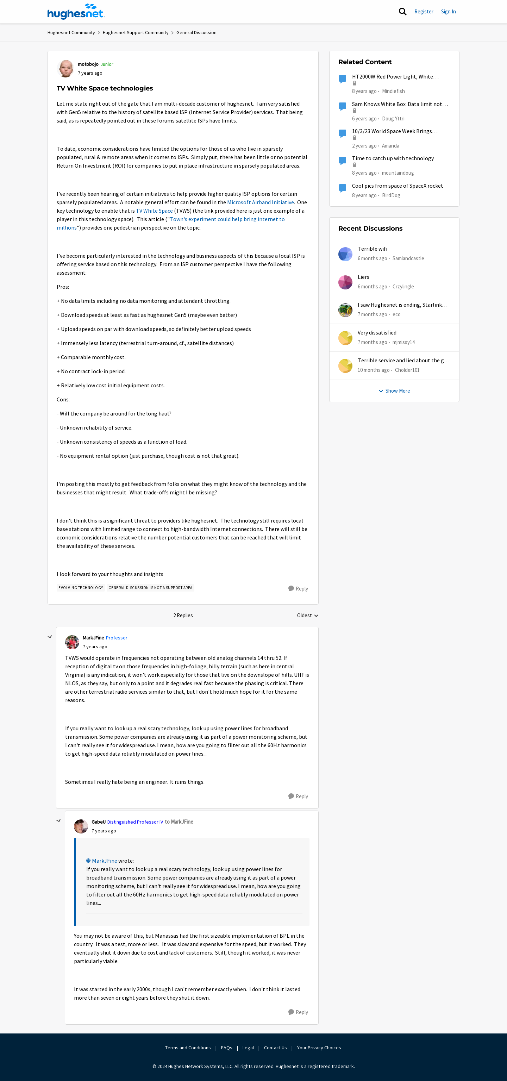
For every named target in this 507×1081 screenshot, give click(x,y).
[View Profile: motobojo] (65, 68)
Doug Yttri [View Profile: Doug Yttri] (393, 118)
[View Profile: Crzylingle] (345, 282)
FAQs (226, 1047)
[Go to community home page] (76, 12)
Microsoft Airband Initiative (260, 202)
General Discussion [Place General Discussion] (196, 32)
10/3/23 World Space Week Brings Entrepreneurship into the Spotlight (396, 131)
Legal (248, 1047)
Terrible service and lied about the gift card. (404, 360)
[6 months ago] (372, 259)
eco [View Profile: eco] (397, 314)
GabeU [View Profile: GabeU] (99, 822)
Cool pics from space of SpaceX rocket (397, 185)
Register (423, 11)
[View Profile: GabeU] (81, 826)
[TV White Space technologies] (95, 646)
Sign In (448, 11)
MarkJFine (104, 860)
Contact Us (275, 1047)
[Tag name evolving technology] (81, 588)
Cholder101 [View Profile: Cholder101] (407, 370)
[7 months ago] (372, 315)
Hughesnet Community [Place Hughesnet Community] (71, 32)
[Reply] (298, 589)
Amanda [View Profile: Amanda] (390, 145)
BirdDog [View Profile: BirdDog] (391, 195)
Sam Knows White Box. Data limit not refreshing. (397, 104)
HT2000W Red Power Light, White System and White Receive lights (392, 77)
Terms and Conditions (188, 1047)
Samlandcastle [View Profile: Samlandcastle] (408, 258)
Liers (363, 277)
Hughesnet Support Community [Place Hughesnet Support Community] (136, 32)
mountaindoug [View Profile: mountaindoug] (398, 172)
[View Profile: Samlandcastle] (345, 254)
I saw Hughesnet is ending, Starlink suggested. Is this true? (400, 305)
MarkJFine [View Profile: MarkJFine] (93, 638)
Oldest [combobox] (308, 616)
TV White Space (154, 210)
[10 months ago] (374, 370)
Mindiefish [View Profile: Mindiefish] (393, 91)
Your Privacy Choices (319, 1047)
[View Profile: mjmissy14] (345, 338)
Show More (394, 390)
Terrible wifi (372, 248)
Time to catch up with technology (393, 158)
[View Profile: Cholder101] (345, 366)
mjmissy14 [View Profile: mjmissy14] (404, 342)
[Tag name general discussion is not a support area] (150, 588)
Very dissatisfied (377, 332)
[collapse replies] (50, 637)
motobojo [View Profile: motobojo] (88, 64)
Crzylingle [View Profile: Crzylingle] (403, 286)
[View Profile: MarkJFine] (72, 642)
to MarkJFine (179, 821)
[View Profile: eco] (345, 310)
